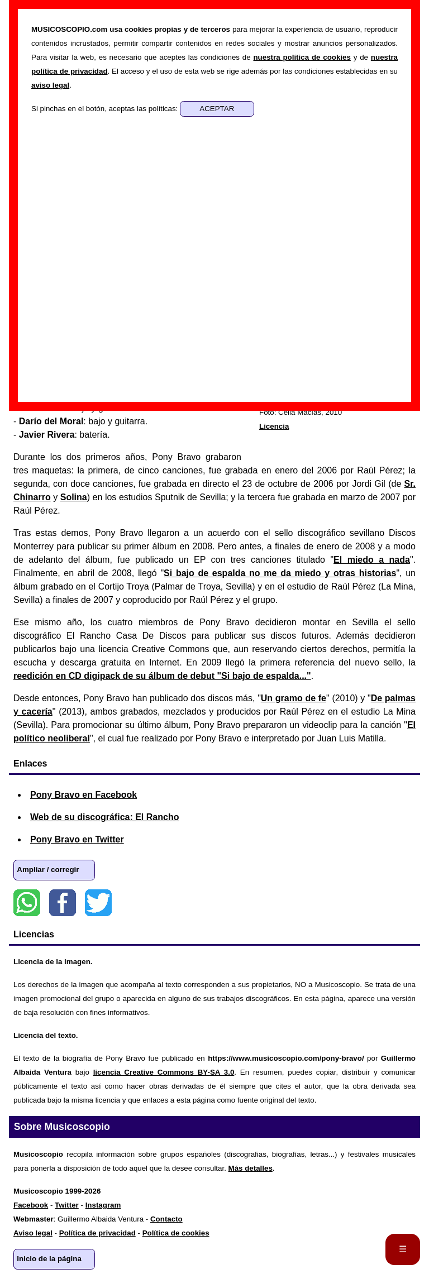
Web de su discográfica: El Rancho (104, 817)
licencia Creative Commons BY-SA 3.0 (164, 1072)
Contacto (166, 1219)
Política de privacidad (97, 1233)
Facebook (62, 902)
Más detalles (250, 1168)
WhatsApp (26, 902)
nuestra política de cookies (301, 57)
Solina (73, 497)
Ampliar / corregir (48, 869)
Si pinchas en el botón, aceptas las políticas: (105, 108)
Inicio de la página (49, 1258)
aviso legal (50, 85)
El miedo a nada (371, 559)
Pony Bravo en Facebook (83, 794)
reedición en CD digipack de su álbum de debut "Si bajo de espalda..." (162, 676)
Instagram (103, 1205)
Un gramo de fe (293, 698)
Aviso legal (33, 1233)
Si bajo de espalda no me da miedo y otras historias (280, 573)
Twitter (98, 902)
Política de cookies (175, 1233)
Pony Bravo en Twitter (77, 839)
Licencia (274, 426)
